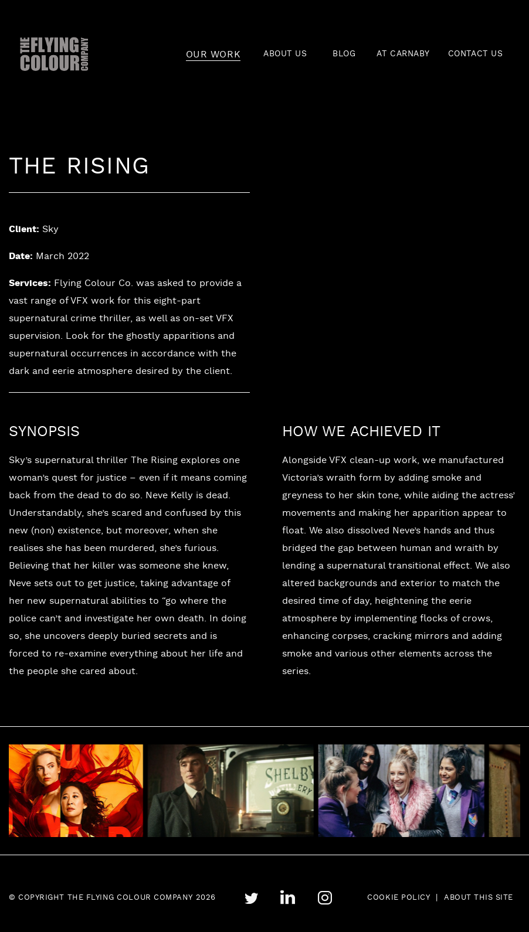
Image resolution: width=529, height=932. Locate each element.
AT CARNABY (403, 54)
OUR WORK (213, 55)
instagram (324, 898)
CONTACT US (475, 54)
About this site (478, 898)
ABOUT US (285, 54)
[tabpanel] (243, 791)
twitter (251, 898)
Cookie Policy (398, 898)
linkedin (287, 897)
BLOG (344, 54)
